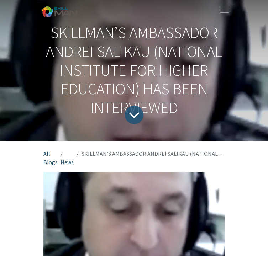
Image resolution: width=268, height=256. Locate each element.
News (67, 162)
